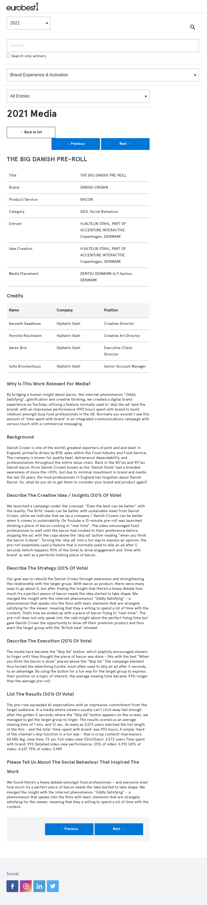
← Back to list (31, 132)
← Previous (76, 144)
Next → (125, 144)
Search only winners (26, 56)
